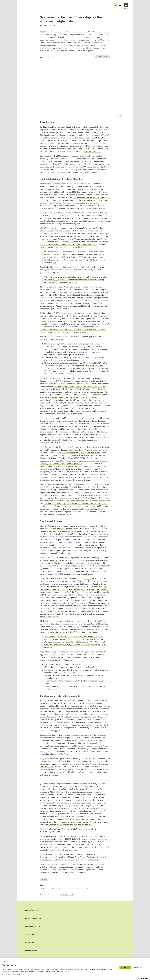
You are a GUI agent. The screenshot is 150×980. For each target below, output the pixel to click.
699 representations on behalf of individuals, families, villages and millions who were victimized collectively (74, 437)
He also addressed (56, 560)
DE (120, 5)
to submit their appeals (62, 528)
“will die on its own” (93, 450)
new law (83, 231)
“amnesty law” (67, 242)
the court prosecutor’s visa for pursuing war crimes (79, 452)
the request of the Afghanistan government (85, 581)
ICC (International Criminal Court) (70, 889)
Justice (87, 889)
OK (125, 967)
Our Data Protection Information (10, 974)
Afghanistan (45, 889)
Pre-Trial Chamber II (92, 151)
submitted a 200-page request (52, 316)
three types (58, 339)
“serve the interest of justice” (97, 324)
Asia (53, 889)
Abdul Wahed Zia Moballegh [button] (51, 26)
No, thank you (138, 967)
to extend (87, 578)
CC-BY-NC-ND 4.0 (66, 895)
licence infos (118, 116)
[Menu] (126, 5)
